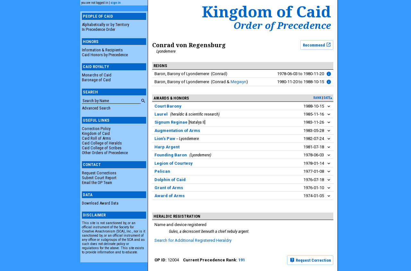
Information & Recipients (102, 50)
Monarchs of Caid (96, 75)
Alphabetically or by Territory (105, 24)
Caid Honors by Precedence (105, 54)
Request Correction (310, 260)
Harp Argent (166, 146)
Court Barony (167, 106)
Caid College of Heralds (102, 143)
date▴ (328, 98)
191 (241, 260)
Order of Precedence (282, 25)
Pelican (162, 171)
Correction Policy (96, 128)
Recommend (317, 44)
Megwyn (238, 81)
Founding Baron (170, 155)
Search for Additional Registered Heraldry (193, 240)
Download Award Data (100, 203)
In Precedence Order (98, 29)
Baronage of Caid (96, 79)
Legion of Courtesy (173, 163)
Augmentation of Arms (177, 130)
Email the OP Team (97, 182)
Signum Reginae (171, 122)
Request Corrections (99, 172)
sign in (115, 2)
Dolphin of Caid (170, 179)
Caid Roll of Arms (96, 138)
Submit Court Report (99, 177)
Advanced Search (96, 108)
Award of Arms (169, 195)
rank (317, 98)
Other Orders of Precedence (105, 152)
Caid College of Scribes (101, 147)
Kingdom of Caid (96, 133)
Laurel (161, 114)
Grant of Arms (168, 187)
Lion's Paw (164, 138)
